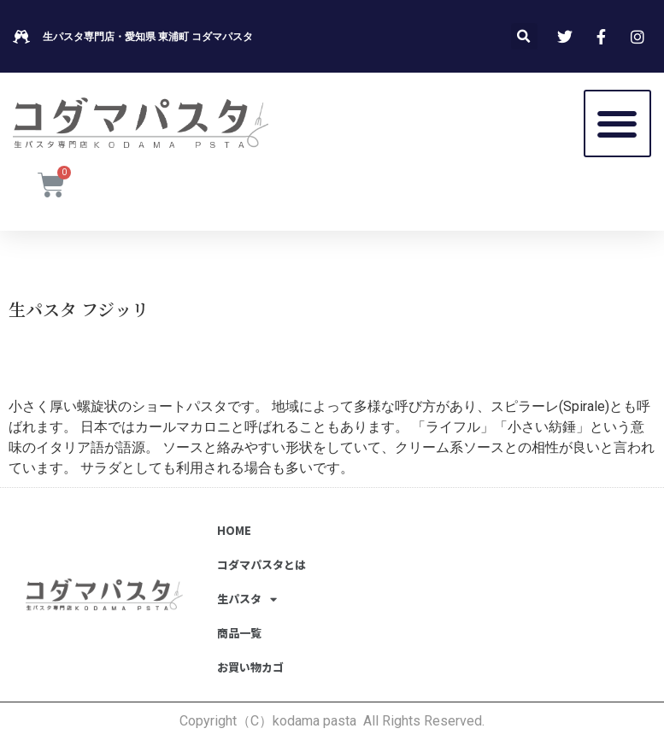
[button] (617, 123)
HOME (234, 530)
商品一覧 (239, 633)
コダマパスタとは (261, 564)
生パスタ (247, 599)
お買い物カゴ (250, 667)
